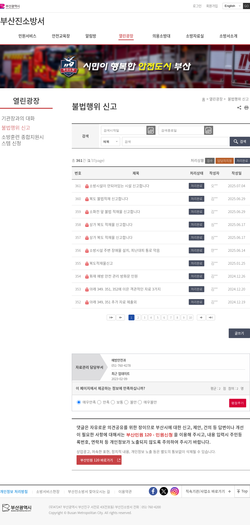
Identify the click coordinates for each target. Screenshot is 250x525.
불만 (133, 402)
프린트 (246, 107)
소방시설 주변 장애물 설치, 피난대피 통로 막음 (122, 250)
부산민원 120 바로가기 (96, 460)
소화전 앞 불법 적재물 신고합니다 (112, 211)
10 (190, 317)
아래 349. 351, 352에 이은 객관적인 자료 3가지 (123, 289)
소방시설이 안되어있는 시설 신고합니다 (117, 185)
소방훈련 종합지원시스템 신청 (22, 140)
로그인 (197, 5)
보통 (120, 402)
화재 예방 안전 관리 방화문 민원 (111, 276)
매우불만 (150, 402)
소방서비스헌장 (48, 491)
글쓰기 (239, 333)
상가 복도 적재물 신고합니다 (109, 224)
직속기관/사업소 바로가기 (205, 491)
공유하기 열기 (239, 107)
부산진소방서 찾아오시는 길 (89, 491)
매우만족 (89, 402)
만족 (106, 402)
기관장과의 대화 (18, 118)
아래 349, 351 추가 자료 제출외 (111, 302)
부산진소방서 (22, 21)
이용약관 (125, 491)
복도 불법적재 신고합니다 (106, 198)
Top (244, 491)
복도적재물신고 (99, 263)
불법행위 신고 (15, 127)
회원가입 (212, 5)
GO (246, 6)
